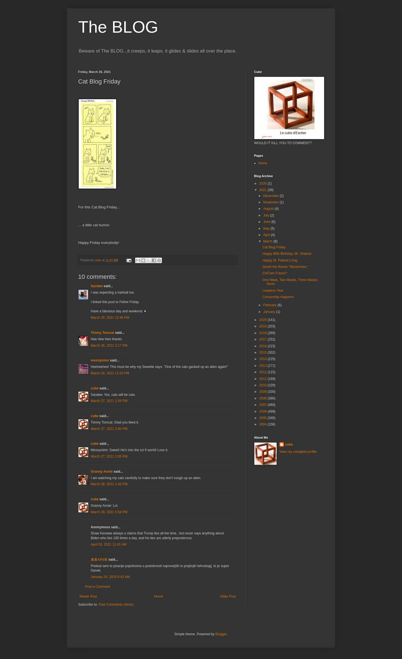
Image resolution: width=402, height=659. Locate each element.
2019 (263, 326)
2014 (263, 359)
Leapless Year (272, 290)
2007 (263, 405)
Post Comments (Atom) (116, 604)
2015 (263, 353)
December (271, 196)
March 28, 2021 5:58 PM (109, 512)
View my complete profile (298, 452)
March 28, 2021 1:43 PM (109, 484)
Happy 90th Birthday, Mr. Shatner (287, 254)
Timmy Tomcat (102, 333)
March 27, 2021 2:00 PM (109, 429)
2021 (263, 190)
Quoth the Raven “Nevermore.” (285, 267)
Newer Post (88, 596)
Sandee (97, 286)
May (267, 228)
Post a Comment (97, 587)
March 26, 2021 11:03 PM (110, 373)
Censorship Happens (278, 297)
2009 (263, 392)
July (266, 215)
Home (158, 596)
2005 (263, 418)
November (271, 202)
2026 (263, 183)
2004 (263, 424)
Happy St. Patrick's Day (280, 260)
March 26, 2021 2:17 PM (109, 346)
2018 (263, 333)
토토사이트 (99, 560)
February (270, 305)
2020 (263, 320)
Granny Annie (102, 472)
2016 (263, 346)
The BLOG (118, 27)
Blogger (221, 634)
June (267, 222)
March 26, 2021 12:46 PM (110, 318)
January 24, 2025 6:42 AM (110, 577)
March (268, 241)
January (269, 312)
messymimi (100, 360)
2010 (263, 385)
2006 (263, 411)
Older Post (228, 596)
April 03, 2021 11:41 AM (108, 544)
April (267, 235)
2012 (263, 372)
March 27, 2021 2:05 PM (109, 456)
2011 (263, 379)
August (269, 209)
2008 (263, 398)
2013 (263, 366)
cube (95, 388)
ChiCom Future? (274, 273)
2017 (263, 339)
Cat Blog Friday (274, 247)
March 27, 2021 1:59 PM (109, 401)
